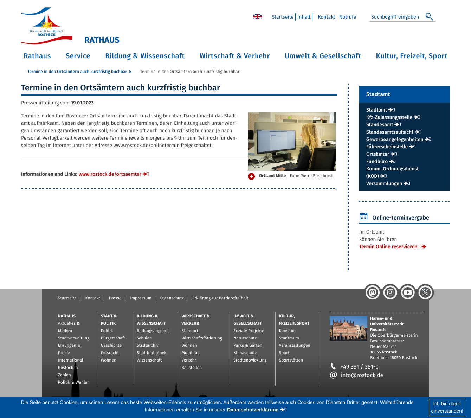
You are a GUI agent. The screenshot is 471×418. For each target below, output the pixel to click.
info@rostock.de (356, 375)
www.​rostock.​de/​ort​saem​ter (110, 174)
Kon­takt (326, 17)
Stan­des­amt (379, 125)
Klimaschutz (245, 353)
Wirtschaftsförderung (201, 338)
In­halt (303, 17)
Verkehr (188, 360)
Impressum (140, 298)
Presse (115, 298)
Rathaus (37, 56)
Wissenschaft (149, 360)
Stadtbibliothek (152, 353)
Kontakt (92, 298)
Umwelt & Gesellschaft (323, 56)
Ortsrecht (110, 353)
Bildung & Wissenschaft (145, 56)
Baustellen (191, 367)
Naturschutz (245, 338)
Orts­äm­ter (377, 154)
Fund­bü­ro (377, 161)
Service (78, 56)
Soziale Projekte (248, 331)
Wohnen (108, 360)
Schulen (144, 338)
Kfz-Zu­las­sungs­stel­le (389, 117)
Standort (189, 331)
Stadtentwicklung (249, 360)
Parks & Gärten (247, 345)
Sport (284, 353)
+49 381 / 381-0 (354, 367)
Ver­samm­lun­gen (384, 184)
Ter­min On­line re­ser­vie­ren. (389, 247)
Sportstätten (291, 360)
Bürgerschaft (113, 338)
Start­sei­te (282, 17)
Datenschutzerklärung (253, 409)
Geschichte (111, 345)
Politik (107, 331)
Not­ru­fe (347, 17)
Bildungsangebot (153, 331)
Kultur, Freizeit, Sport (411, 56)
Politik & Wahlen (74, 382)
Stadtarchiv (148, 345)
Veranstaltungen (294, 345)
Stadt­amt (376, 110)
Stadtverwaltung (73, 338)
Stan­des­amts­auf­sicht (389, 132)
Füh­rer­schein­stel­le (387, 147)
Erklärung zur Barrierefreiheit (220, 298)
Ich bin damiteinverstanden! (447, 407)
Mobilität (190, 353)
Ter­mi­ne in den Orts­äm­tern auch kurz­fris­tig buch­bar (77, 71)
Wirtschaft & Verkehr (235, 56)
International (70, 360)
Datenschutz (171, 298)
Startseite (67, 298)
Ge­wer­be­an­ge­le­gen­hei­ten (395, 139)
